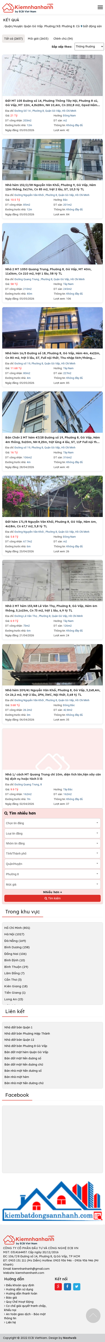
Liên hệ (10, 1322)
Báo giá (10, 1297)
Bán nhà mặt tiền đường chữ (23, 1083)
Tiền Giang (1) (14, 993)
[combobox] (52, 823)
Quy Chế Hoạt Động (18, 1302)
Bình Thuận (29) (16, 967)
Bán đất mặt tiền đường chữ (23, 1064)
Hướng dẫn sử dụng (18, 1289)
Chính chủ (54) (63, 38)
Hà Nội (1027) (14, 934)
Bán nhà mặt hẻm (16, 1077)
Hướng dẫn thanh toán (20, 1293)
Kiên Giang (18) (16, 986)
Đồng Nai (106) (15, 954)
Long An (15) (13, 999)
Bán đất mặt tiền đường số (22, 1058)
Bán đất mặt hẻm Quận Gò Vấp (26, 1052)
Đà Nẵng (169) (15, 941)
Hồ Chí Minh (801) (17, 928)
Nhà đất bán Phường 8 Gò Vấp (25, 1046)
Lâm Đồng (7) (14, 973)
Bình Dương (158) (17, 947)
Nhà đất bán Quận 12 (19, 1040)
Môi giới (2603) (38, 38)
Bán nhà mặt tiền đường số (23, 1071)
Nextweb (69, 1338)
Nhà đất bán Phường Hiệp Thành (27, 1033)
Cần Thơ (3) (13, 980)
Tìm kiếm (53, 898)
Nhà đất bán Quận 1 (18, 1027)
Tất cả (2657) (13, 38)
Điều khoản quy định (19, 1285)
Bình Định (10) (14, 960)
